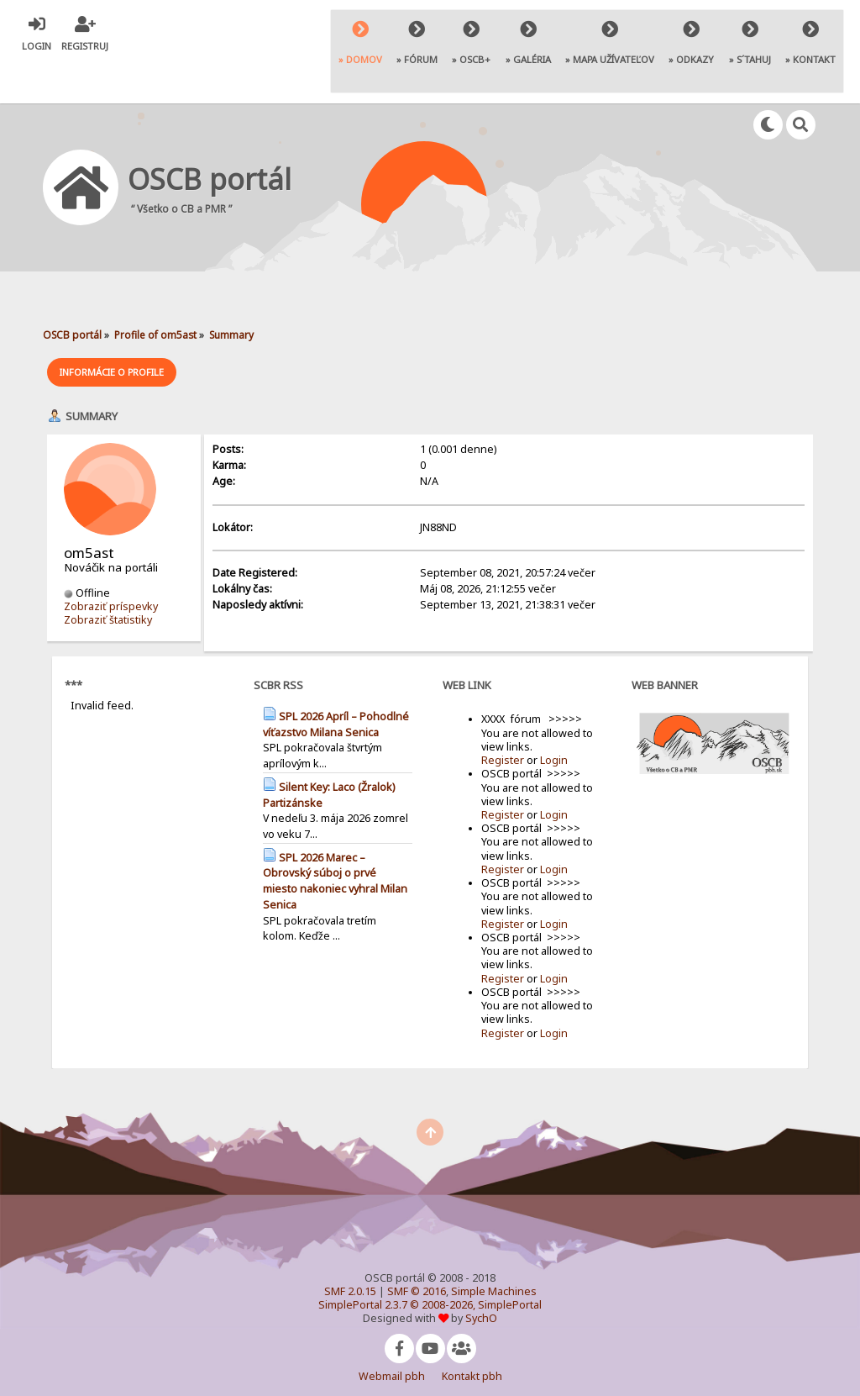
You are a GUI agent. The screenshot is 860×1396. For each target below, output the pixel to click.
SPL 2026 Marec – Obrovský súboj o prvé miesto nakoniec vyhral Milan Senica (335, 838)
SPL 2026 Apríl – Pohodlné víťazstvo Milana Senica (336, 681)
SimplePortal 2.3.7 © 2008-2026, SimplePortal (430, 1262)
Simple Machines (494, 1248)
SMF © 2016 (416, 1248)
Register (502, 717)
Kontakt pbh (472, 1333)
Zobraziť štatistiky (108, 577)
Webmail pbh (392, 1333)
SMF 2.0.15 (350, 1248)
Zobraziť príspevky (111, 563)
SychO (481, 1275)
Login (554, 717)
